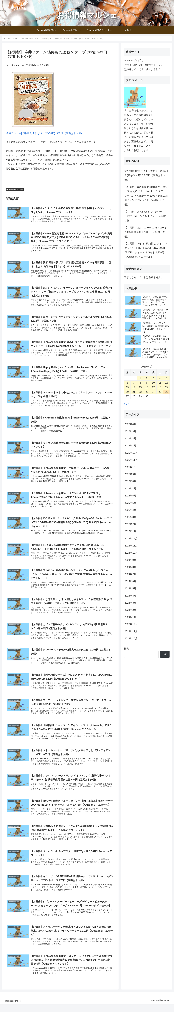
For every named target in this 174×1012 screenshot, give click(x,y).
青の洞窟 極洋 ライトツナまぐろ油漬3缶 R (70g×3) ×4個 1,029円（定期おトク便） (147, 175)
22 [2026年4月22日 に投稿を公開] (140, 392)
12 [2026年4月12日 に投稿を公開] (166, 382)
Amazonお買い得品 (15, 189)
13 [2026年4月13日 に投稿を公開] (127, 387)
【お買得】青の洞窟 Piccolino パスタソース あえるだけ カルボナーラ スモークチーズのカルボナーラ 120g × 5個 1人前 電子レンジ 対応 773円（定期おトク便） (147, 196)
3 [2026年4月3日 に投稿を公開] (153, 378)
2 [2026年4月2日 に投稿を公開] (146, 378)
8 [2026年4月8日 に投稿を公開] (140, 382)
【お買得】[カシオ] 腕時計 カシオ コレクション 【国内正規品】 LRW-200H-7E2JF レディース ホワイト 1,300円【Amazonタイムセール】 (146, 250)
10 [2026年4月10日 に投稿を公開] (153, 382)
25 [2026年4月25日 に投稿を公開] (160, 392)
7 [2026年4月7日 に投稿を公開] (133, 382)
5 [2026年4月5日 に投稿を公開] (166, 378)
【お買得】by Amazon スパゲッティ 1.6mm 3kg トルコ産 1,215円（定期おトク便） (147, 216)
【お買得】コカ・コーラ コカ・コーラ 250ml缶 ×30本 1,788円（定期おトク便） (146, 232)
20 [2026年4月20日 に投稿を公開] (127, 392)
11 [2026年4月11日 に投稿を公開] (160, 382)
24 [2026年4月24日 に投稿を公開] (153, 392)
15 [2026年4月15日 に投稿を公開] (140, 387)
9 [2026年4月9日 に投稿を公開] (146, 382)
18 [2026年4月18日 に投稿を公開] (160, 387)
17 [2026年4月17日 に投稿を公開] (153, 387)
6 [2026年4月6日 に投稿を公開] (127, 382)
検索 (126, 648)
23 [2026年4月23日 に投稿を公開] (146, 392)
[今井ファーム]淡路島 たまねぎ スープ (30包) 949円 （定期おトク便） (44, 133)
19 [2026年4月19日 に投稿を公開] (166, 387)
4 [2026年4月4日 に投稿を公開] (160, 378)
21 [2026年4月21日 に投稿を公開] (133, 392)
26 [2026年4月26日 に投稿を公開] (166, 392)
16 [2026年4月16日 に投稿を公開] (146, 387)
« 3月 (127, 403)
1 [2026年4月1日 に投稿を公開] (140, 378)
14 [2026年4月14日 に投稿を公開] (133, 387)
